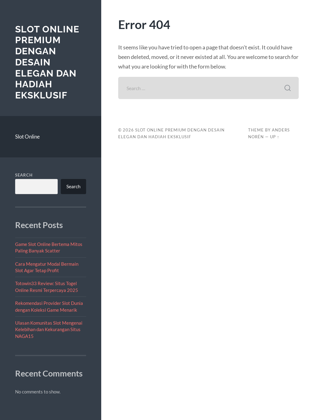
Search (24, 175)
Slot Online (27, 136)
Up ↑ (274, 136)
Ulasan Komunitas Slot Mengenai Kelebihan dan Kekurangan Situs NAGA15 (48, 329)
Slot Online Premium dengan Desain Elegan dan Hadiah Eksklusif (47, 62)
